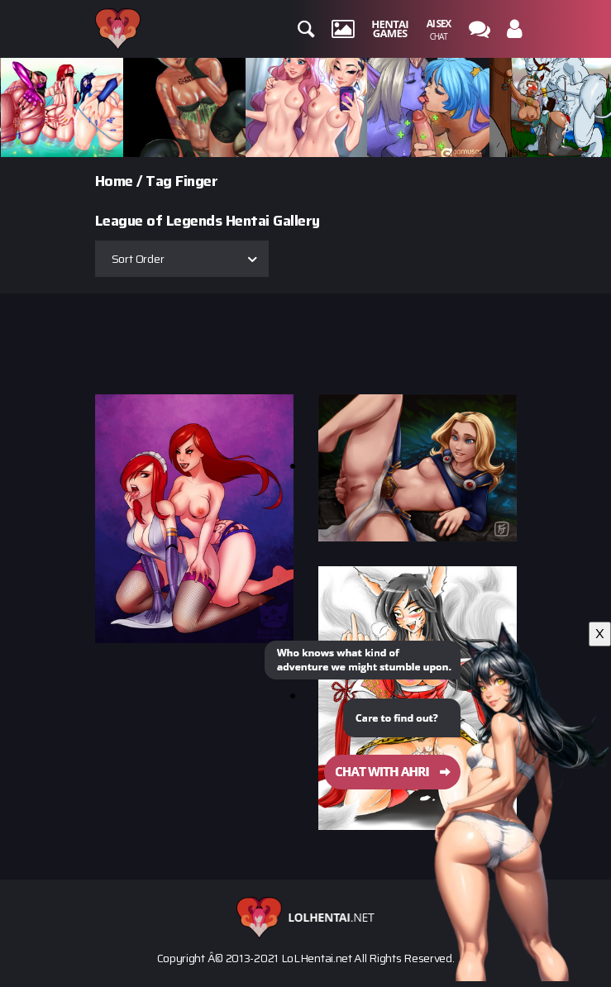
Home (114, 181)
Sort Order (138, 259)
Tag (159, 181)
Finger (196, 181)
